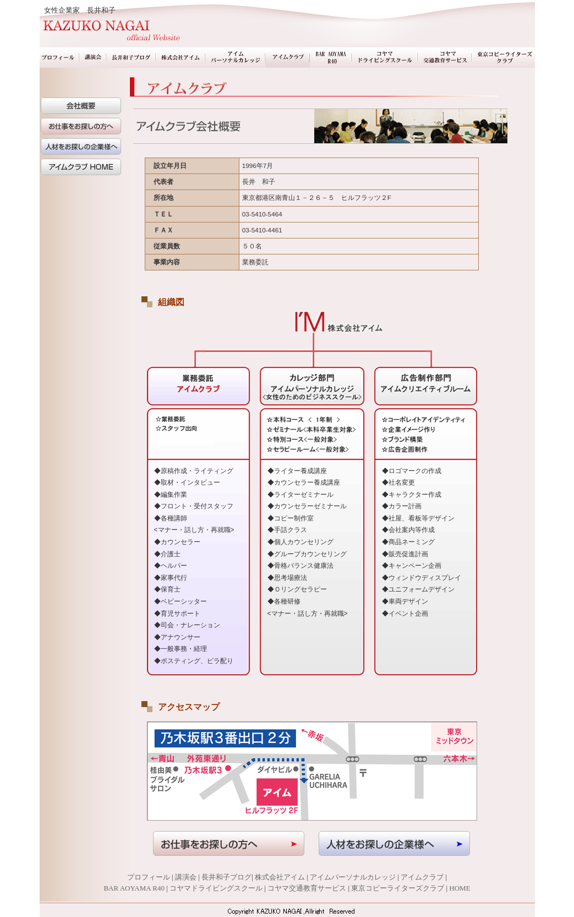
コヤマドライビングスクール (385, 57)
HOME (459, 888)
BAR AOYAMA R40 (331, 57)
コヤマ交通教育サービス (445, 57)
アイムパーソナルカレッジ (235, 57)
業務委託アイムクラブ (287, 57)
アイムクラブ (422, 877)
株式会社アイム (180, 57)
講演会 (92, 57)
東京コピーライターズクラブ (503, 57)
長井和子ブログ (131, 57)
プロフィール (59, 57)
